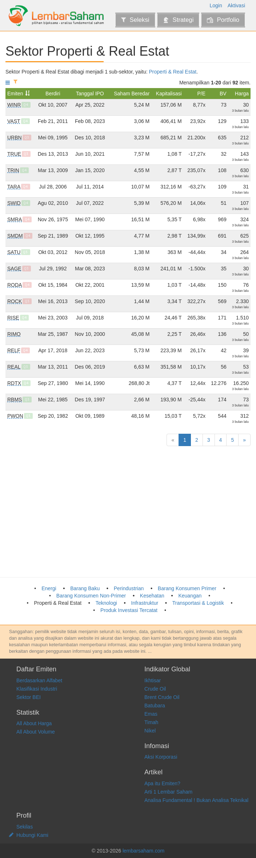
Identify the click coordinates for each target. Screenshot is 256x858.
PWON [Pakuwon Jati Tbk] (15, 416)
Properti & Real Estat (173, 72)
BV (223, 93)
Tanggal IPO (90, 93)
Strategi (178, 19)
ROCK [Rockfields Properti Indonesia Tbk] (14, 301)
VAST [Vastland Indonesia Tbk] (13, 121)
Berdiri (52, 93)
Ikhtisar (152, 680)
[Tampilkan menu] (7, 83)
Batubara (154, 705)
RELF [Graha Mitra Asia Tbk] (13, 350)
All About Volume (35, 732)
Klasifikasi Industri (36, 689)
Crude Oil (155, 689)
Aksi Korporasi (160, 757)
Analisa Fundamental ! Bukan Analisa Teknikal (196, 800)
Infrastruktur (145, 603)
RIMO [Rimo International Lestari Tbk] (14, 334)
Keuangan (189, 596)
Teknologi (106, 603)
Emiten (15, 93)
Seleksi (135, 19)
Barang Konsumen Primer (187, 588)
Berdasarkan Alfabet (39, 680)
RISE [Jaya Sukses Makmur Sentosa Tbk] (13, 318)
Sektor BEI (28, 697)
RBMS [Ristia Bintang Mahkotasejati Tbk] (14, 399)
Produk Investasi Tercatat (128, 610)
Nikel (150, 731)
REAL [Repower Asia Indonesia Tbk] (14, 367)
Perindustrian (129, 588)
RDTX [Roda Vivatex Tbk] (14, 383)
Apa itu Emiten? (162, 783)
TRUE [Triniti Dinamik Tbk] (14, 154)
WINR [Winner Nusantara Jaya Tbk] (14, 105)
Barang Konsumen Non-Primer (91, 596)
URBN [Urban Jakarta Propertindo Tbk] (14, 137)
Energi (48, 588)
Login (216, 5)
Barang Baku (85, 588)
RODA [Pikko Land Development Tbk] (14, 285)
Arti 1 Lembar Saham (168, 792)
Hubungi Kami (32, 835)
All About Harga (34, 723)
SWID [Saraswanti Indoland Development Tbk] (14, 203)
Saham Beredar (131, 93)
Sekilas (24, 827)
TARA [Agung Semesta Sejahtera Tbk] (13, 187)
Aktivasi (236, 5)
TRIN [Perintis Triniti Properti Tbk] (13, 170)
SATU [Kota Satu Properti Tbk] (13, 252)
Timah (151, 722)
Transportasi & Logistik (198, 603)
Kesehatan (152, 596)
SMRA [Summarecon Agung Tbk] (14, 219)
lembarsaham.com (143, 851)
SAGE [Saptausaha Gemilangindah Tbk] (14, 268)
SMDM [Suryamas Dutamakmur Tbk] (15, 236)
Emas (150, 714)
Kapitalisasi (169, 93)
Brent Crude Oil (161, 697)
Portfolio (223, 19)
